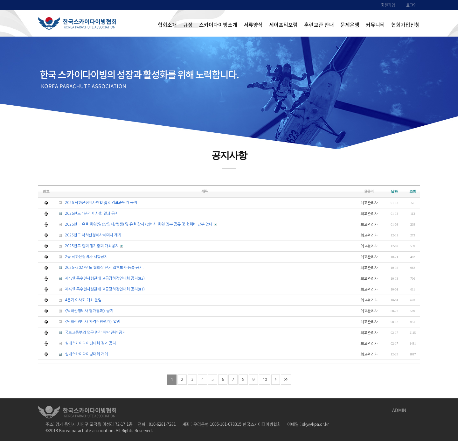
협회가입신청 (405, 24)
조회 (412, 191)
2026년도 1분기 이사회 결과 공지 (86, 213)
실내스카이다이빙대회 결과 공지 (85, 343)
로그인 (411, 5)
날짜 (394, 191)
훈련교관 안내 (319, 24)
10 (264, 380)
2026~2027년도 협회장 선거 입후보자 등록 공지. (99, 267)
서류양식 (253, 24)
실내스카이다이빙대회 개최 (81, 354)
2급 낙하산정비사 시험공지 (81, 257)
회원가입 (388, 5)
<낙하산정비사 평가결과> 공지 (83, 311)
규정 (188, 24)
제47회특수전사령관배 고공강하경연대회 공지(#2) (99, 278)
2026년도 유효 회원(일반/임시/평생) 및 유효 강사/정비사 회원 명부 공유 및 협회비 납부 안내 (135, 224)
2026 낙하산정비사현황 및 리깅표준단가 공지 (95, 203)
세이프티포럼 (283, 24)
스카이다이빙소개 (218, 24)
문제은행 (349, 24)
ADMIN (399, 410)
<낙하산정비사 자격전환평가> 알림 (87, 321)
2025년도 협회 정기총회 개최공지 (88, 246)
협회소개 (167, 24)
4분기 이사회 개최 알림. (78, 300)
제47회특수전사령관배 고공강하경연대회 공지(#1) (99, 289)
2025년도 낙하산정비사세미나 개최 (87, 235)
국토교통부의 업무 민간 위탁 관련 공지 (90, 332)
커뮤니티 (375, 24)
